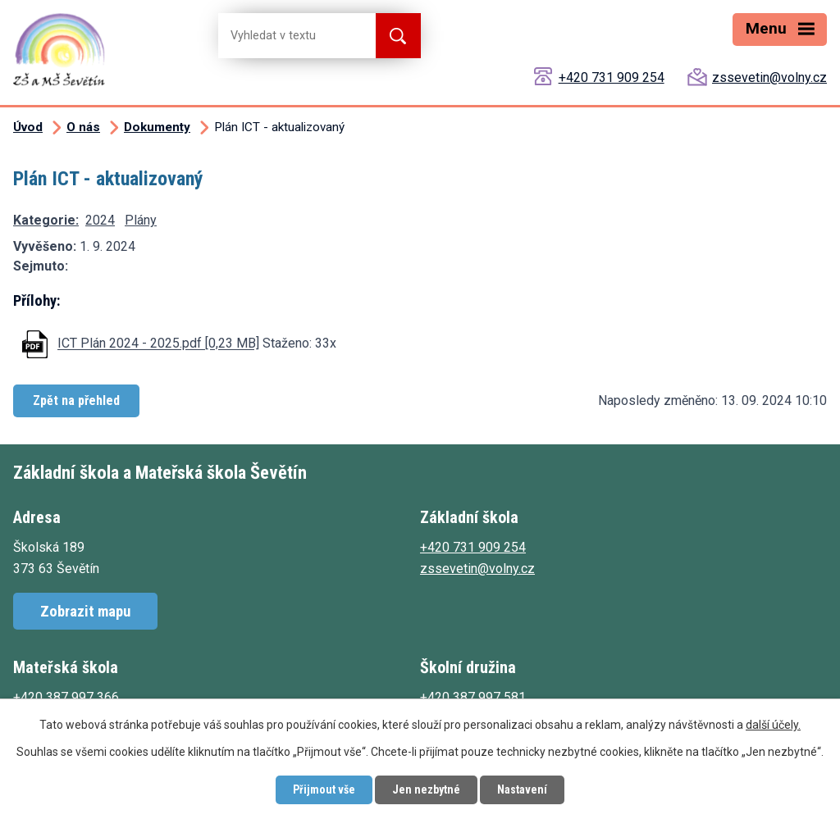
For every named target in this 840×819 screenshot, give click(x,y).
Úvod (28, 127)
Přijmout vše (324, 789)
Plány (141, 220)
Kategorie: (46, 220)
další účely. (773, 724)
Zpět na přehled (76, 400)
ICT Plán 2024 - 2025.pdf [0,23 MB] (158, 344)
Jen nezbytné (426, 789)
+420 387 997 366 (66, 697)
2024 (100, 220)
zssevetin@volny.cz (769, 77)
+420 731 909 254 (611, 77)
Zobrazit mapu (85, 611)
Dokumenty (157, 127)
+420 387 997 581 (473, 697)
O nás (83, 127)
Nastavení (522, 789)
